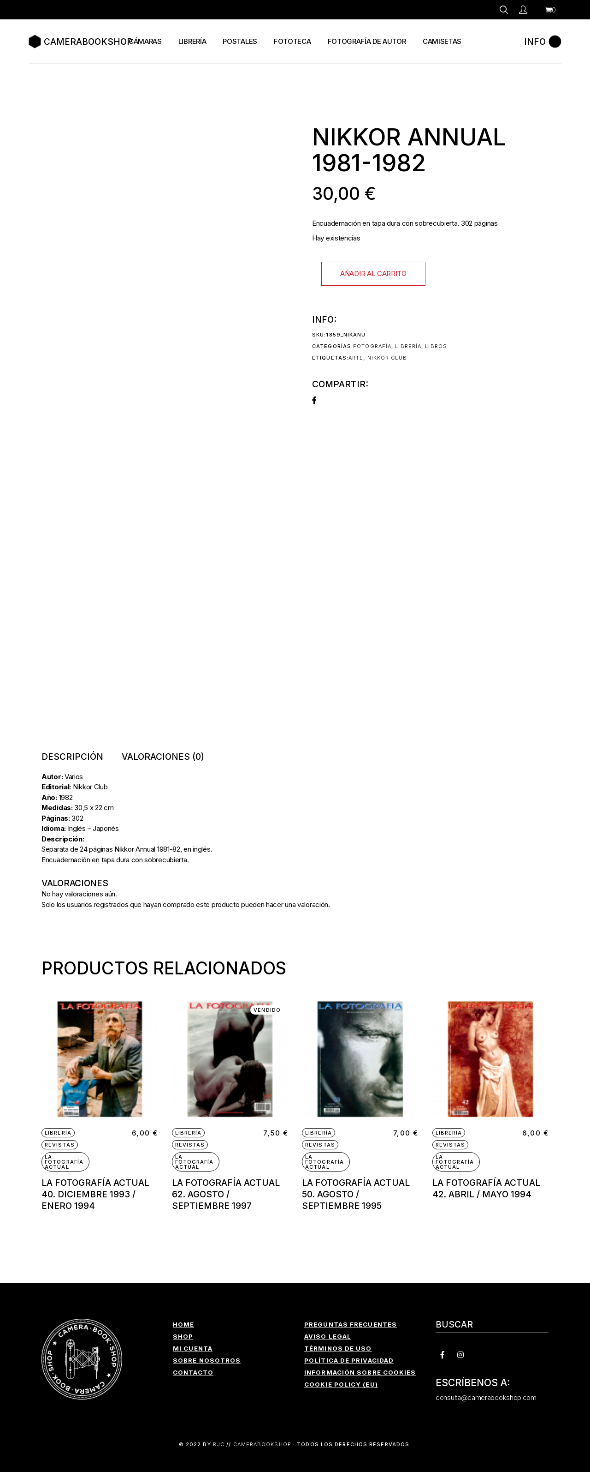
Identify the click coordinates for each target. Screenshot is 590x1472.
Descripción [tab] (72, 756)
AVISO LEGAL (327, 1336)
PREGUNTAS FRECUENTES (350, 1324)
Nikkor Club (387, 357)
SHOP (183, 1336)
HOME (183, 1324)
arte (355, 357)
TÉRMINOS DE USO (338, 1348)
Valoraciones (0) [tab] (163, 756)
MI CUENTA (192, 1348)
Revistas (60, 1145)
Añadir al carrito (373, 273)
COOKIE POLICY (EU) (341, 1384)
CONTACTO (193, 1372)
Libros (436, 346)
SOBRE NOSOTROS (207, 1360)
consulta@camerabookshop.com (486, 1397)
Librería (408, 346)
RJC (218, 1444)
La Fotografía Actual (64, 1162)
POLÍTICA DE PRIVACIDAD (349, 1360)
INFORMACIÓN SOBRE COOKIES (360, 1372)
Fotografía (372, 346)
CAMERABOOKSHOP (262, 1444)
